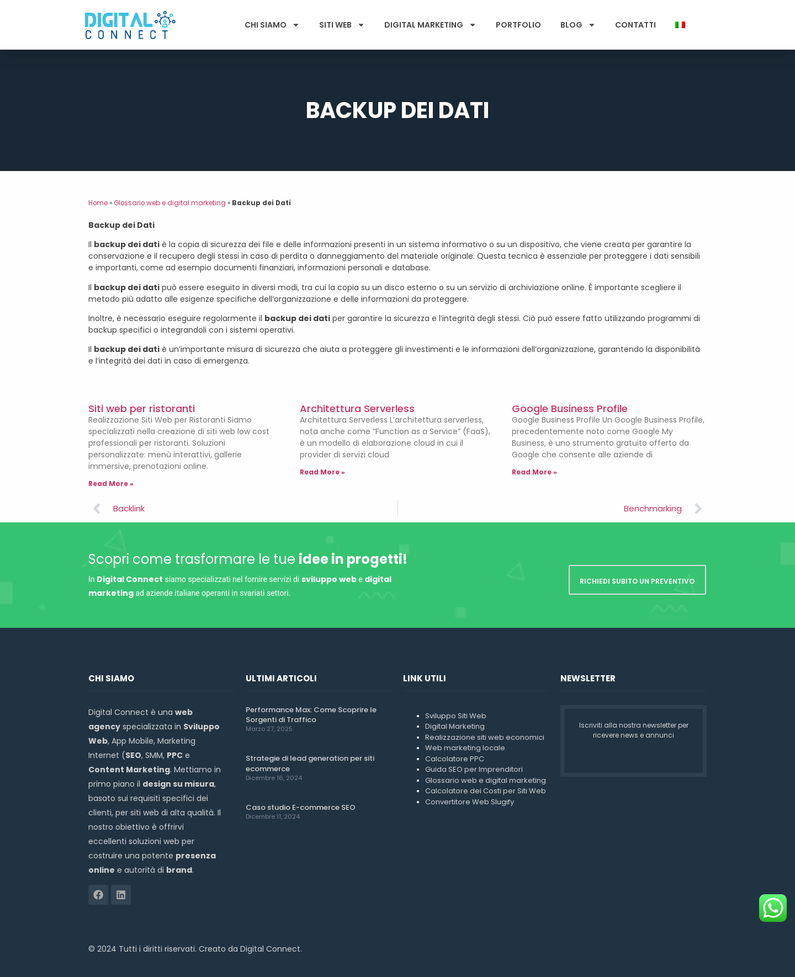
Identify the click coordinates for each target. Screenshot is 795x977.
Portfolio (518, 24)
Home (98, 203)
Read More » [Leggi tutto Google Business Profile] (534, 472)
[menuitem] (680, 25)
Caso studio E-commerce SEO (301, 807)
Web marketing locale (465, 748)
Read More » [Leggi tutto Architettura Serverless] (322, 472)
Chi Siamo (272, 24)
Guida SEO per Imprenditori (474, 769)
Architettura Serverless (357, 408)
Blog (578, 24)
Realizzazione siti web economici (484, 737)
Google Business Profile (570, 408)
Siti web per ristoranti (141, 408)
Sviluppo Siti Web (455, 716)
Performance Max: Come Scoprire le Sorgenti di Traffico (311, 714)
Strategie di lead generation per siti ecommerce (310, 763)
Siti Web (342, 24)
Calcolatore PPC (454, 759)
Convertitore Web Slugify (469, 802)
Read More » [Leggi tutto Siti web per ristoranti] (111, 483)
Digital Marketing (430, 24)
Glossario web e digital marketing (170, 203)
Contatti (635, 24)
